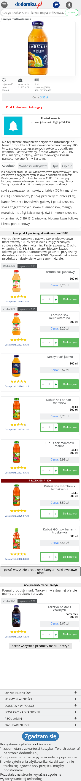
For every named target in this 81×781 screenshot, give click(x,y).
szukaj (71, 12)
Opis (54, 166)
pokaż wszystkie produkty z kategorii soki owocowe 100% (40, 571)
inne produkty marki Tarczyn (41, 585)
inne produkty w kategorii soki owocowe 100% (40, 233)
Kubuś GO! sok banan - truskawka (59, 530)
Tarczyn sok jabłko (59, 357)
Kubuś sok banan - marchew (59, 401)
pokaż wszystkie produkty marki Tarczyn (40, 646)
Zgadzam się (40, 736)
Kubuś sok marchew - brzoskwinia (59, 487)
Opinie (67, 166)
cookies (37, 744)
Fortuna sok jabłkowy (59, 272)
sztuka (9, 265)
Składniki (8, 166)
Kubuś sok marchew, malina (60, 444)
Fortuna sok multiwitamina (59, 316)
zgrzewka (27, 266)
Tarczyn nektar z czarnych (59, 608)
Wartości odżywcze (33, 166)
